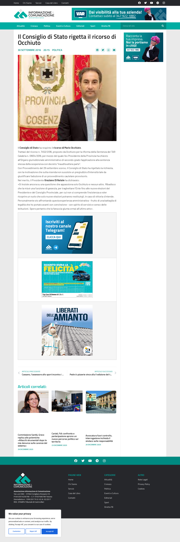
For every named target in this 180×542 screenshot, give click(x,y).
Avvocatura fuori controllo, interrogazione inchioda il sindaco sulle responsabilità (99, 438)
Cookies (141, 488)
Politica (47, 25)
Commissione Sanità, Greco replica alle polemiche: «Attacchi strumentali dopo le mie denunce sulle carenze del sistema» (32, 440)
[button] (97, 50)
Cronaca (34, 25)
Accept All (50, 531)
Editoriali (80, 25)
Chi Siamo (27, 2)
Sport (92, 25)
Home (16, 2)
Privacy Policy (144, 484)
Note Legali (143, 479)
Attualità (21, 25)
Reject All (33, 531)
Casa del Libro (51, 2)
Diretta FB (105, 25)
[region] (33, 523)
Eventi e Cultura (63, 25)
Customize (16, 531)
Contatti (65, 2)
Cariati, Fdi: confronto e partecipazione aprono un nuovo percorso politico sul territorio (65, 437)
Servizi (38, 2)
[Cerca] (162, 25)
